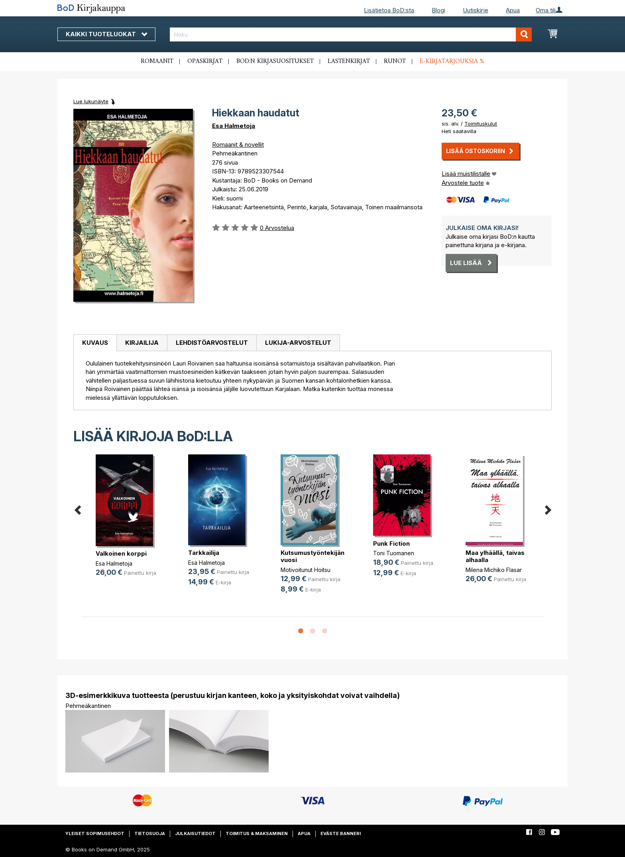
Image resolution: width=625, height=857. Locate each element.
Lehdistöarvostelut (212, 342)
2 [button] (312, 631)
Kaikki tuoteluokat (106, 34)
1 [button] (301, 631)
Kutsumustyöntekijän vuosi (312, 556)
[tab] (94, 343)
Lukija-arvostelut (298, 342)
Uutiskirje (475, 10)
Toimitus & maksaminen (257, 833)
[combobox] (351, 34)
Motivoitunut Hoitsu (305, 569)
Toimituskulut (480, 123)
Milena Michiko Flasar (494, 569)
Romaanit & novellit (238, 144)
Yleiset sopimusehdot (94, 833)
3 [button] (324, 631)
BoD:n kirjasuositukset (275, 61)
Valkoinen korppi (121, 553)
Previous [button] (77, 508)
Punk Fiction (391, 543)
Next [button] (548, 508)
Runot (395, 61)
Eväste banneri (340, 833)
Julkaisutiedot (195, 833)
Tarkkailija (203, 552)
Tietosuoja (149, 833)
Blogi (438, 10)
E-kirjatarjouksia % (452, 61)
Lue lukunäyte (90, 101)
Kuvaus (95, 342)
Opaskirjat (204, 61)
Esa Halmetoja (233, 126)
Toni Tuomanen (393, 553)
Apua (513, 10)
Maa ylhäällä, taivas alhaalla (495, 556)
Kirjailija (142, 342)
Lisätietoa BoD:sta (389, 10)
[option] (127, 522)
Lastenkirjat (349, 61)
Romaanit (157, 61)
